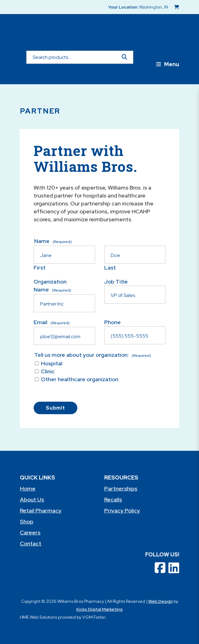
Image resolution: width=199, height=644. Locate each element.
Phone (112, 322)
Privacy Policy (122, 510)
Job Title (116, 281)
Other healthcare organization (79, 379)
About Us (32, 499)
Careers (30, 532)
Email (52, 322)
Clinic (48, 371)
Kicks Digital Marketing (99, 609)
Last (110, 267)
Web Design (160, 601)
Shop (26, 521)
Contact (30, 543)
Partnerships (120, 488)
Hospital (51, 363)
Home (27, 488)
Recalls (113, 499)
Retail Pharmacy (40, 510)
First (40, 267)
